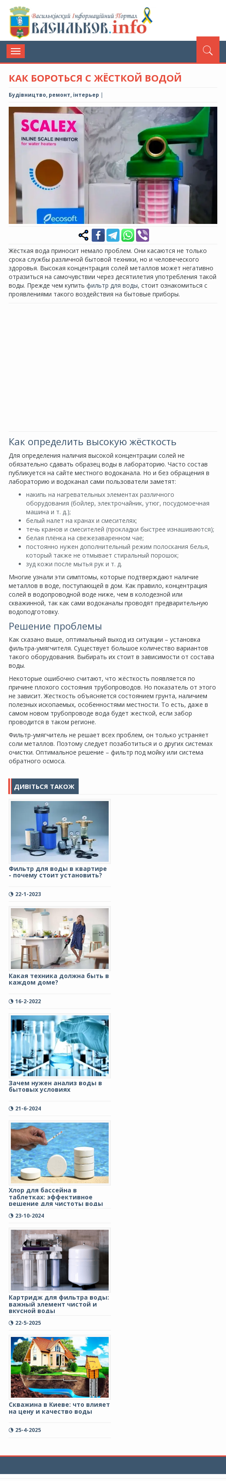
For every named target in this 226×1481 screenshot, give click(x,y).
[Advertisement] (117, 366)
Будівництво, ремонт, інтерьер (54, 95)
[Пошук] (207, 49)
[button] (209, 115)
